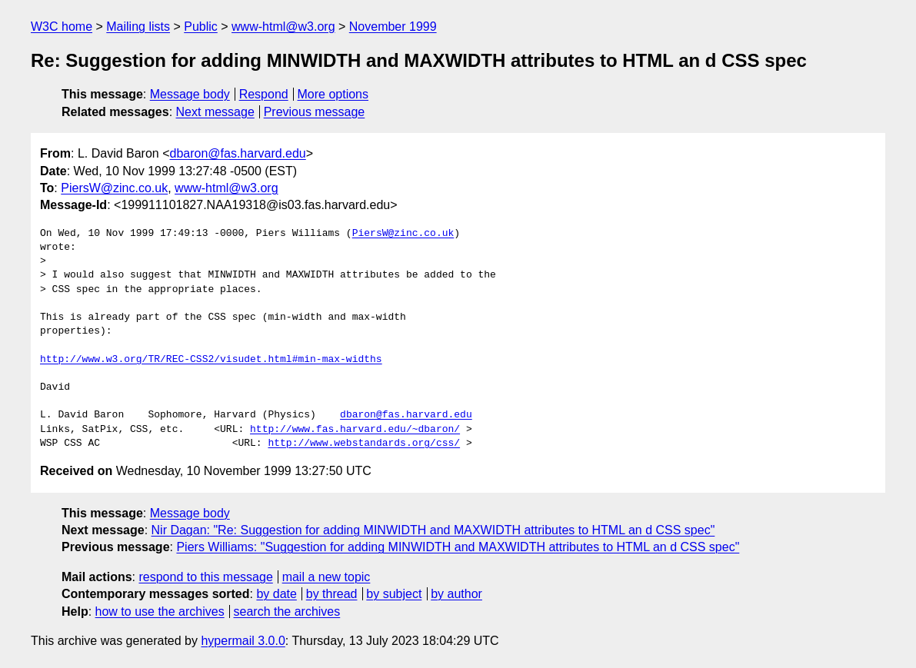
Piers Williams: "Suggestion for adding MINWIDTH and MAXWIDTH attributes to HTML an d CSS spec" (457, 546)
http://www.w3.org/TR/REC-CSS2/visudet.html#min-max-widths (211, 360)
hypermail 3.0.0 (243, 640)
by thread (332, 593)
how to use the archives (160, 611)
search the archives (287, 611)
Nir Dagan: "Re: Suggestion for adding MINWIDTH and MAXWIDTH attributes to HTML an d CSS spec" (433, 530)
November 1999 (393, 26)
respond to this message (205, 576)
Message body (190, 94)
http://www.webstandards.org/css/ (364, 443)
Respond (263, 94)
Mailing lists (138, 26)
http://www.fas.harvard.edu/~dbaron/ (355, 430)
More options (333, 94)
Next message (215, 111)
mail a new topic (326, 576)
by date (276, 593)
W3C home (61, 26)
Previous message (314, 111)
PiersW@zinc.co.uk (114, 187)
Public (201, 26)
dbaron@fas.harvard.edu (238, 153)
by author (456, 593)
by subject (393, 593)
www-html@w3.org (283, 26)
